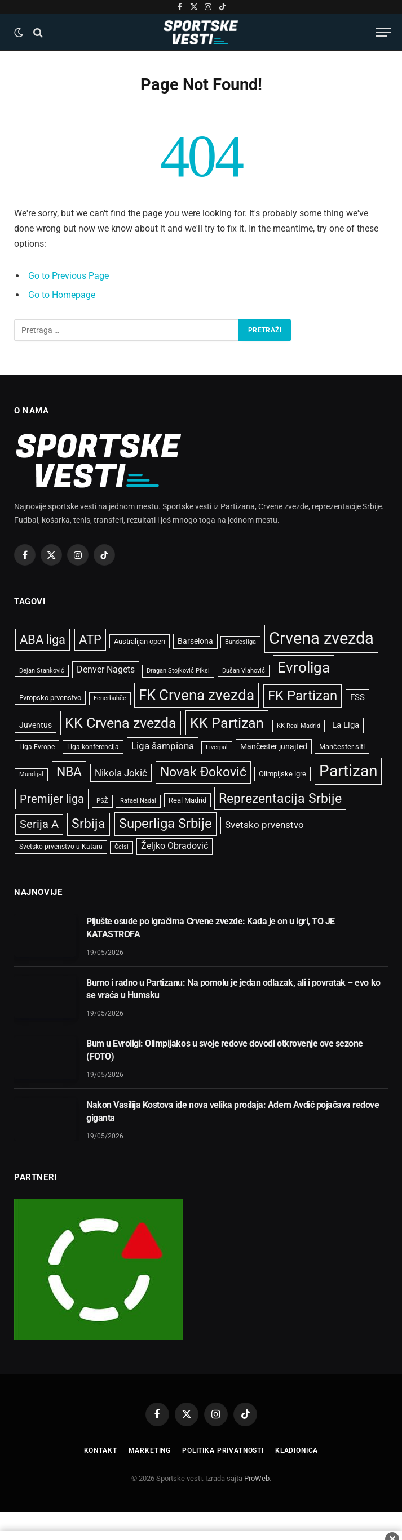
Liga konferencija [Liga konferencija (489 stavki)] (93, 747)
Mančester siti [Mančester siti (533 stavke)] (342, 746)
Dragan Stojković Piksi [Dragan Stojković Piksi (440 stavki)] (178, 670)
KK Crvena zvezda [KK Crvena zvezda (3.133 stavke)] (120, 723)
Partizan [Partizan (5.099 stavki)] (348, 771)
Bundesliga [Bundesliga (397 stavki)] (240, 642)
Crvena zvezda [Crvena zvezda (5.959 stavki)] (321, 638)
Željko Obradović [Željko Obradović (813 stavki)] (174, 846)
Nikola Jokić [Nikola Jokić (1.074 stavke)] (121, 772)
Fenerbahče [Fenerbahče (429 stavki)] (110, 698)
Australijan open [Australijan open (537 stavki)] (139, 641)
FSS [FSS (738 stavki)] (357, 697)
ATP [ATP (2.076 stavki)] (90, 640)
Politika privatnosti (223, 1450)
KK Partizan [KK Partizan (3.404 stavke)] (227, 722)
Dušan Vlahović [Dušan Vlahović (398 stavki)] (243, 670)
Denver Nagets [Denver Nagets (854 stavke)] (106, 669)
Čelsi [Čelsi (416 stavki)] (121, 847)
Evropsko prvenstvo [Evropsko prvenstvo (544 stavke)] (50, 697)
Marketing (150, 1450)
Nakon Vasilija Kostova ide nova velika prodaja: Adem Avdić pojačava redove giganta (232, 1111)
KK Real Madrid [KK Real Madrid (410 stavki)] (298, 725)
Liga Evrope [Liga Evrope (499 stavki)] (37, 747)
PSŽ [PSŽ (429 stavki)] (102, 800)
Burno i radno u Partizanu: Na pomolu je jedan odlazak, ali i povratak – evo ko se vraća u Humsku (233, 989)
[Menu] (383, 32)
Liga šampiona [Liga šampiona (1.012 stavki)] (162, 745)
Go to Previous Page (68, 275)
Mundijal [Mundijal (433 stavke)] (31, 774)
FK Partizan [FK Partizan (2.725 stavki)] (302, 696)
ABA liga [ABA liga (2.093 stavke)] (42, 640)
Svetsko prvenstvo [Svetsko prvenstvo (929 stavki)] (264, 825)
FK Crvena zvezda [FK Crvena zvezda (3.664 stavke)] (196, 695)
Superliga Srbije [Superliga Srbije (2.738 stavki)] (165, 823)
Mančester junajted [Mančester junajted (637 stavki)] (273, 746)
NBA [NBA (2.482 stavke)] (69, 772)
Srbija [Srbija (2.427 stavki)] (88, 823)
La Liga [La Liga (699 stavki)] (345, 725)
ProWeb (257, 1478)
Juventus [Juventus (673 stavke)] (35, 724)
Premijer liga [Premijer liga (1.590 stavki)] (52, 798)
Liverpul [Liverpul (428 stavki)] (217, 747)
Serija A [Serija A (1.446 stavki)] (39, 824)
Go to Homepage (61, 295)
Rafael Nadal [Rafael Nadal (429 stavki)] (138, 800)
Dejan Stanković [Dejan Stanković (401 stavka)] (41, 670)
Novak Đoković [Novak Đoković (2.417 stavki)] (203, 772)
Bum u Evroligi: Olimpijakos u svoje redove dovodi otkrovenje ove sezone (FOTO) (224, 1050)
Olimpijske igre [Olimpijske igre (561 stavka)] (282, 773)
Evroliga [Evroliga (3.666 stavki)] (303, 667)
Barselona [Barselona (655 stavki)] (195, 641)
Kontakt (100, 1450)
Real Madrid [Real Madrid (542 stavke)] (187, 800)
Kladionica (296, 1450)
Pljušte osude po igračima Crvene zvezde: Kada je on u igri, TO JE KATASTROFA (210, 928)
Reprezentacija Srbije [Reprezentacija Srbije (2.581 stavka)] (280, 798)
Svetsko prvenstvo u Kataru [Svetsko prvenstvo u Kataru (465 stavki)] (61, 847)
